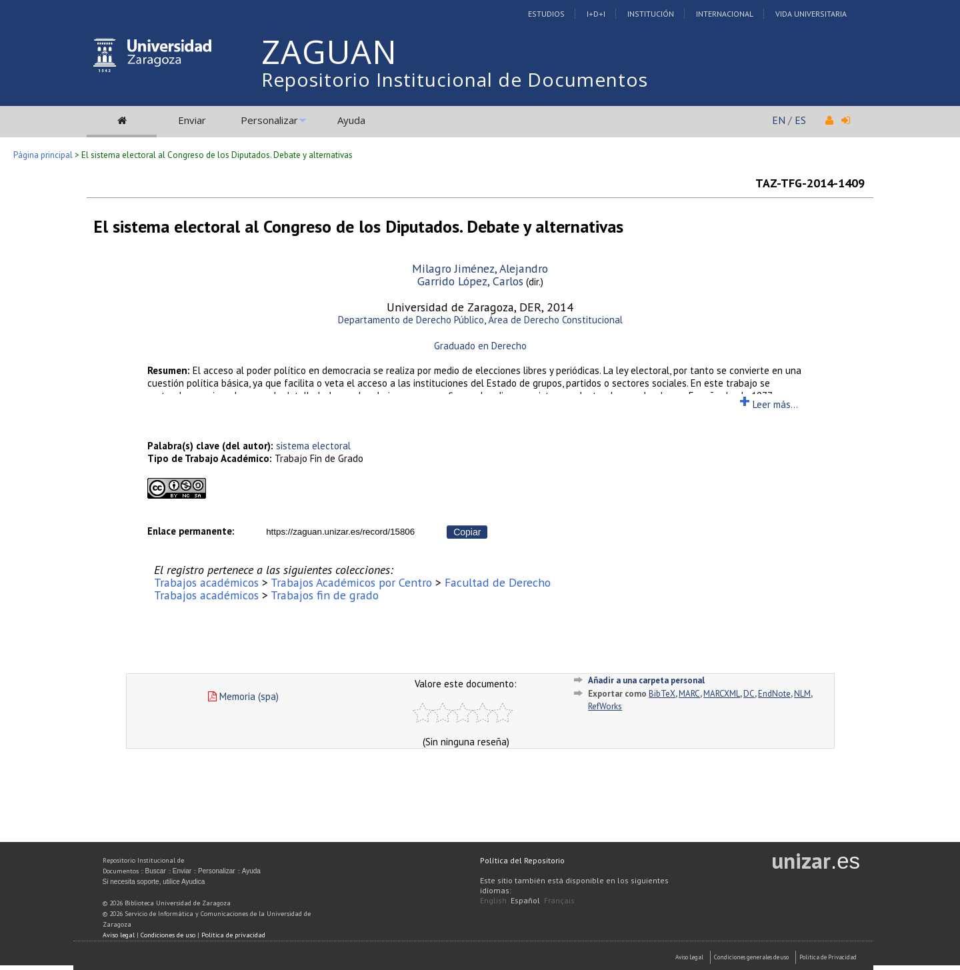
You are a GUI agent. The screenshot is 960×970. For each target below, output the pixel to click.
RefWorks (605, 706)
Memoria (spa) (243, 696)
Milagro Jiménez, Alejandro (480, 268)
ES (800, 120)
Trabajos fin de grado (325, 595)
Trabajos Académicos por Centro (351, 582)
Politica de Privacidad (828, 957)
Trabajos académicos (206, 582)
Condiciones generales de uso (751, 957)
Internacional (724, 14)
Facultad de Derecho (498, 582)
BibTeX (662, 693)
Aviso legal (119, 935)
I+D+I (596, 14)
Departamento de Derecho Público (411, 319)
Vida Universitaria (811, 14)
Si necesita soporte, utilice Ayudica (154, 881)
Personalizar (269, 120)
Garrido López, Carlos (470, 281)
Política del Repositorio (522, 860)
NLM (802, 693)
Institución (650, 14)
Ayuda (351, 120)
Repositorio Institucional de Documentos (454, 79)
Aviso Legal (689, 957)
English (493, 900)
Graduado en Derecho (480, 345)
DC (749, 693)
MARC (689, 693)
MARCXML (721, 693)
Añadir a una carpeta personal (646, 680)
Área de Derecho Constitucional (555, 319)
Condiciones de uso (168, 935)
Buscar (155, 871)
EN (778, 120)
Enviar (192, 120)
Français (559, 900)
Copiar (467, 532)
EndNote (774, 693)
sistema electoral (313, 445)
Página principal (43, 155)
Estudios (546, 14)
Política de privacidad (233, 935)
